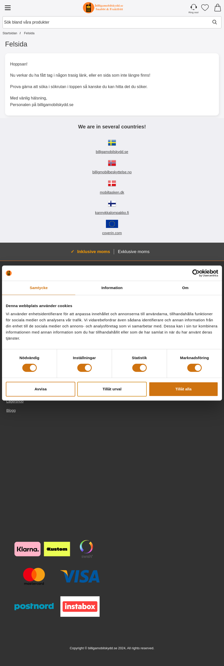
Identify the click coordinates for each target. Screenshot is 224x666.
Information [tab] (112, 288)
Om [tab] (185, 288)
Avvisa (40, 389)
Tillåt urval (112, 389)
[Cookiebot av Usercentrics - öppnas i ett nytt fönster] (196, 273)
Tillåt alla (183, 389)
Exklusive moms (134, 251)
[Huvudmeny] (7, 7)
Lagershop (15, 401)
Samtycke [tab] (39, 288)
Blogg (11, 410)
